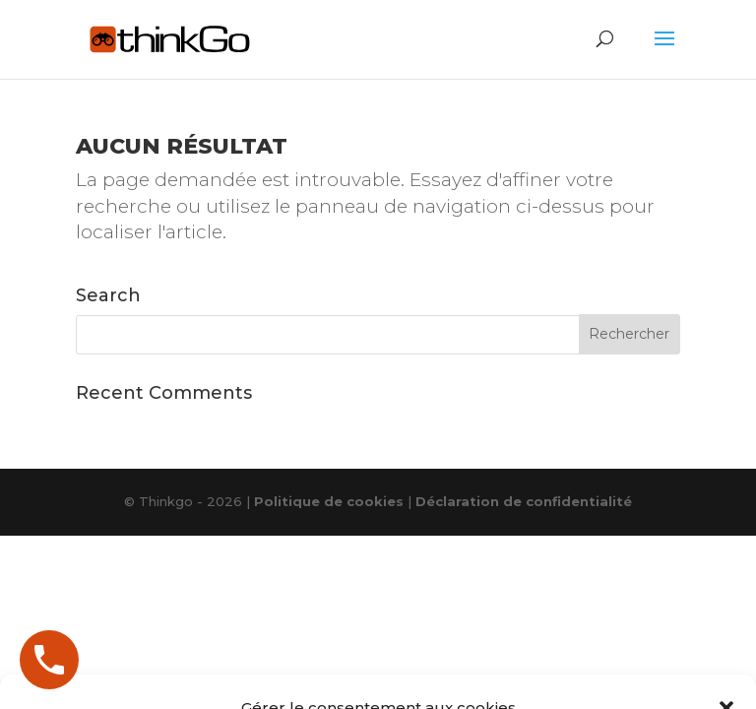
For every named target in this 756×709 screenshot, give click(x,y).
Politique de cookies (329, 501)
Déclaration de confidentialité (523, 501)
